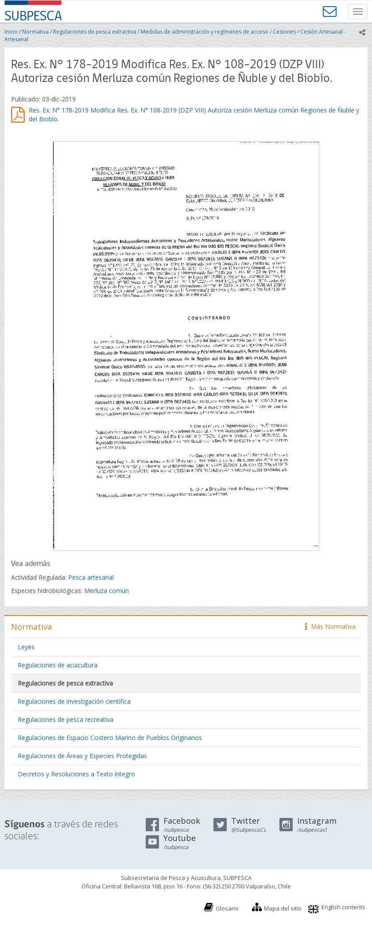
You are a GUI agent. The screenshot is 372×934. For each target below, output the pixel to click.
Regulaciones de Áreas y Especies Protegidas (82, 756)
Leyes (26, 647)
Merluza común (106, 590)
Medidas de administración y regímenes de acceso (204, 31)
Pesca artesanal (91, 577)
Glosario (227, 908)
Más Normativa (330, 626)
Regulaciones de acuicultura (57, 665)
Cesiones (284, 31)
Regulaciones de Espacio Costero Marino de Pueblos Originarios (110, 737)
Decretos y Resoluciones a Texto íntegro (76, 774)
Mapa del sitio (283, 908)
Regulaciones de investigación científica (74, 701)
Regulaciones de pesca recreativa (65, 719)
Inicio (11, 31)
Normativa (35, 31)
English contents (343, 907)
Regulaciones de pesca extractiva (94, 31)
